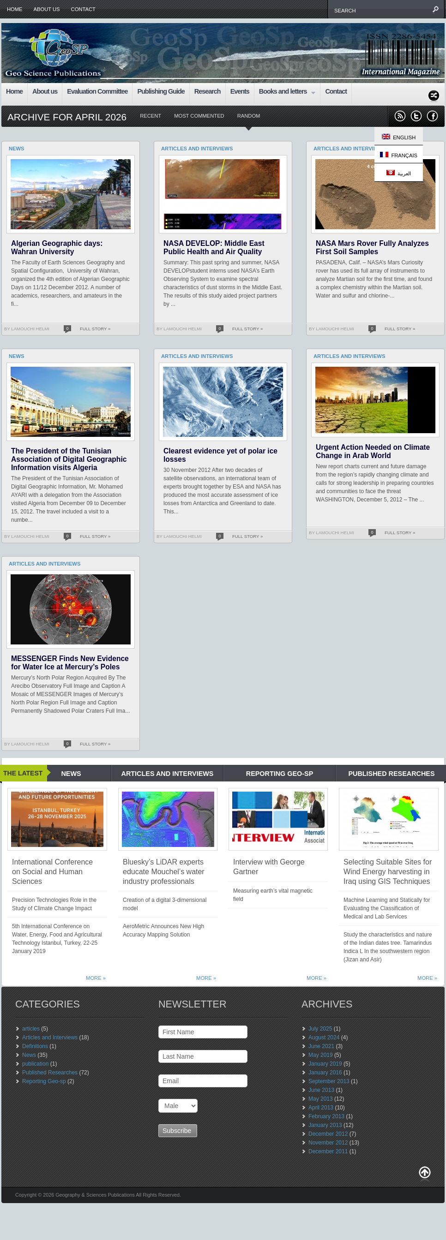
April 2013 (320, 1107)
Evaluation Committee (97, 91)
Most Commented (199, 116)
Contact (83, 9)
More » (96, 978)
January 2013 (325, 1125)
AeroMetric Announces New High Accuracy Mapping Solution (163, 930)
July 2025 (320, 1028)
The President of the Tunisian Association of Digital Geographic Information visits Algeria (69, 459)
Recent (150, 116)
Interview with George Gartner (269, 867)
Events (239, 91)
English (399, 137)
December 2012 (328, 1134)
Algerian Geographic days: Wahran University (56, 247)
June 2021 (321, 1046)
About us (47, 9)
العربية (398, 173)
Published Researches (50, 1072)
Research (207, 91)
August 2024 (323, 1037)
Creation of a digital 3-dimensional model (164, 904)
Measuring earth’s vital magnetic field (273, 895)
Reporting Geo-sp (44, 1081)
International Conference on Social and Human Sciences (52, 871)
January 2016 (325, 1072)
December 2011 (328, 1151)
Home (15, 9)
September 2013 (329, 1081)
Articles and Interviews (50, 1037)
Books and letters (284, 93)
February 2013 (326, 1116)
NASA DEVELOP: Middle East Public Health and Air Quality (214, 247)
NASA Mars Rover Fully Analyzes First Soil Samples (372, 247)
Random (248, 116)
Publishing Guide (160, 91)
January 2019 (325, 1064)
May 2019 (320, 1055)
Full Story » (95, 328)
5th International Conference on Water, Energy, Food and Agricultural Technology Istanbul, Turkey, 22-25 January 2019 (57, 938)
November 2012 (328, 1142)
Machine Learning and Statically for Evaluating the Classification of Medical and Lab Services (387, 908)
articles (31, 1028)
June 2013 (321, 1090)
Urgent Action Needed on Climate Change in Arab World (373, 451)
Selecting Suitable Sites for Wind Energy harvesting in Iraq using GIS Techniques (388, 871)
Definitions (35, 1046)
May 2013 (320, 1099)
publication (35, 1064)
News (29, 1055)
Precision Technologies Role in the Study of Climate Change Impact (54, 904)
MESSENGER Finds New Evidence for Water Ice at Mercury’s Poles (70, 663)
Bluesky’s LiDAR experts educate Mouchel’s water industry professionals (164, 871)
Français (398, 155)
